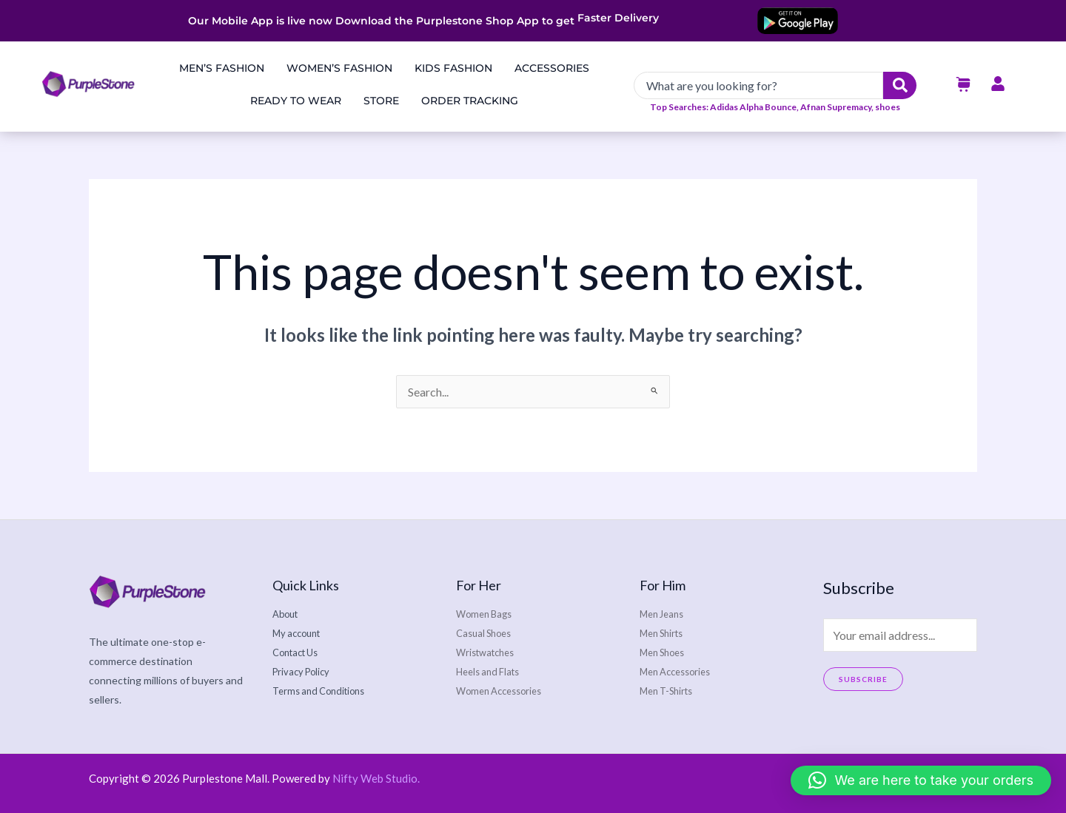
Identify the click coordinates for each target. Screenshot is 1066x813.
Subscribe (863, 679)
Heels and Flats (491, 671)
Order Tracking (469, 100)
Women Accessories (504, 690)
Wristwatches (489, 652)
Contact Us (299, 652)
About (287, 613)
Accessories (551, 68)
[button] (921, 780)
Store (381, 100)
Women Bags (486, 613)
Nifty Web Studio (375, 778)
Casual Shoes (487, 633)
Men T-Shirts (670, 690)
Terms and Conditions (323, 690)
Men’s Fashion (221, 68)
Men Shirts (665, 633)
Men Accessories (680, 671)
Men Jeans (664, 613)
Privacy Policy (303, 671)
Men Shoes (665, 652)
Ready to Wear (295, 100)
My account (299, 633)
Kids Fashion (453, 68)
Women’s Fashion (339, 68)
